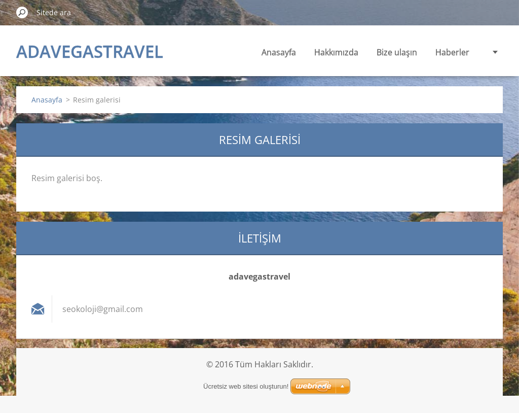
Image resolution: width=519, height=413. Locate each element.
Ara (22, 12)
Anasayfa (279, 52)
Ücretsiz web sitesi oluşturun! (245, 386)
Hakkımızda (336, 52)
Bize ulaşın (397, 52)
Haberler (452, 52)
